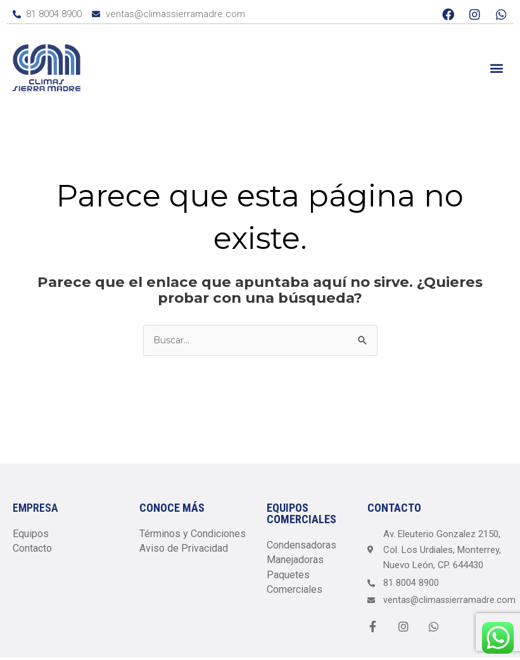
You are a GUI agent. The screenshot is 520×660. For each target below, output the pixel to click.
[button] (496, 67)
